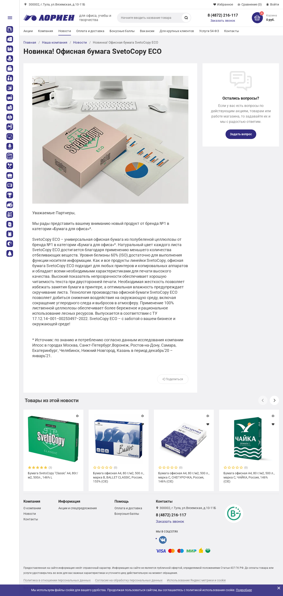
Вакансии (147, 31)
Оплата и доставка (90, 31)
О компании (32, 508)
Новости (64, 31)
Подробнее (244, 590)
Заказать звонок (222, 20)
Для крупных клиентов (177, 31)
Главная (29, 42)
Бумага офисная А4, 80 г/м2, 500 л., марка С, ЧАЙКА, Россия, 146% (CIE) (249, 477)
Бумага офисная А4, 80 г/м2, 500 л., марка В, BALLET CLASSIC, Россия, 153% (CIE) (118, 477)
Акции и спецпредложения (77, 508)
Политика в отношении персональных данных (57, 580)
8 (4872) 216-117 (223, 15)
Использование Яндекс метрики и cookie (196, 580)
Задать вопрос (241, 134)
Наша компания (54, 42)
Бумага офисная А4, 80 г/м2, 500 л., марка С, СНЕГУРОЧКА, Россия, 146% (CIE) (183, 477)
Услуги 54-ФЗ (209, 31)
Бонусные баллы (122, 31)
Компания (45, 31)
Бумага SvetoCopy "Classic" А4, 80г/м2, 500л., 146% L (53, 475)
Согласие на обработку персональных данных (129, 580)
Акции (28, 31)
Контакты (231, 31)
